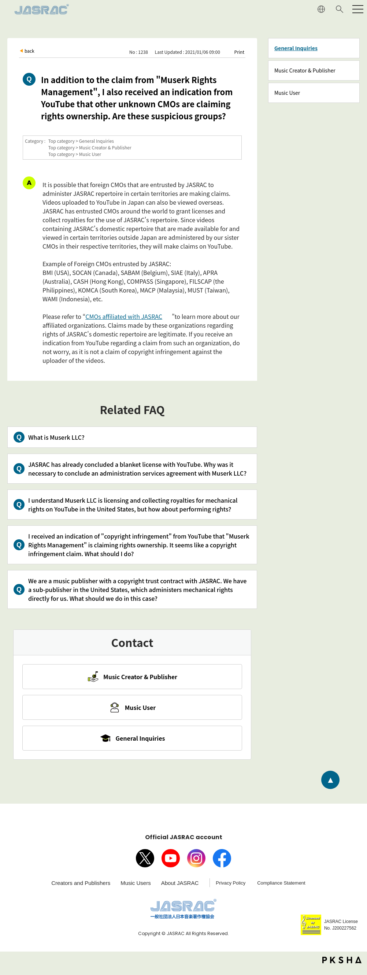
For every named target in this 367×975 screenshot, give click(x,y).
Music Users (136, 889)
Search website (339, 9)
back (29, 51)
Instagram (196, 865)
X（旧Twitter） (145, 865)
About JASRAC (180, 889)
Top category (61, 141)
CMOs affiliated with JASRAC (123, 316)
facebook (222, 865)
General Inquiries (296, 48)
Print (239, 52)
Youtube (171, 865)
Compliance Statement (281, 889)
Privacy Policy (230, 889)
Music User (287, 92)
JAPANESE (321, 9)
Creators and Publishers (80, 889)
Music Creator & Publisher (305, 70)
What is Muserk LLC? (56, 437)
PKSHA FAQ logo (342, 966)
